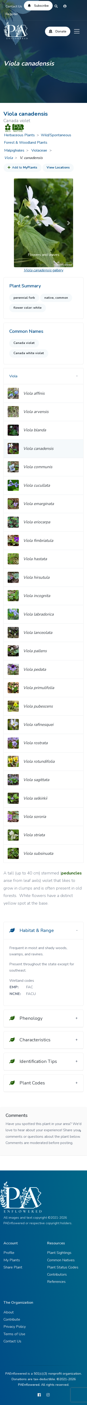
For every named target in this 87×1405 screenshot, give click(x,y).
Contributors (57, 1274)
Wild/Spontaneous (56, 135)
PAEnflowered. (29, 1385)
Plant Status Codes (62, 1267)
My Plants (11, 1260)
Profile (8, 1252)
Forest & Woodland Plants (25, 142)
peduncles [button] (71, 873)
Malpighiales (14, 150)
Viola (8, 157)
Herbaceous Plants (19, 135)
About (8, 1312)
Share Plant (12, 1267)
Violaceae (39, 150)
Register (12, 14)
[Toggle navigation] (76, 31)
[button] (18, 222)
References (56, 1281)
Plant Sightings (59, 1252)
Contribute (11, 1319)
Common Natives (61, 1260)
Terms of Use (14, 1334)
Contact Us (14, 6)
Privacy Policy (14, 1326)
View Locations (58, 167)
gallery (43, 270)
